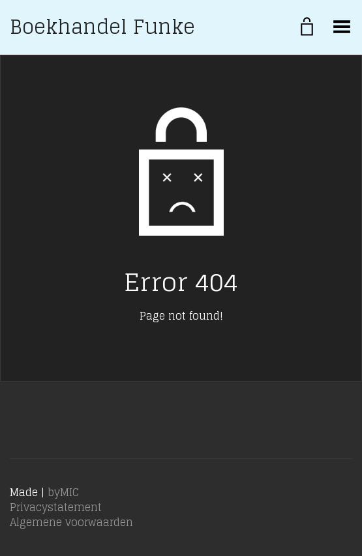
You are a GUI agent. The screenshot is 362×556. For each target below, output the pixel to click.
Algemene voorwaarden (71, 522)
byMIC (63, 492)
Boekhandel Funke (102, 26)
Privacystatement (56, 507)
